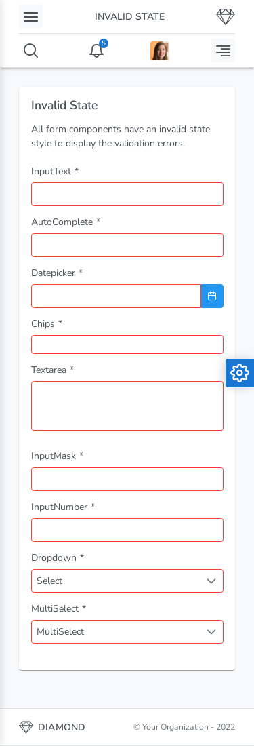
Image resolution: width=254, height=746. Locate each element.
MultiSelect (60, 631)
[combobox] (127, 245)
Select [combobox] (49, 580)
